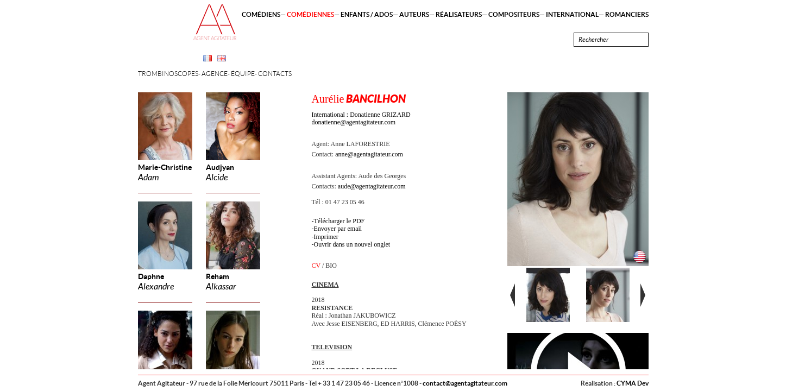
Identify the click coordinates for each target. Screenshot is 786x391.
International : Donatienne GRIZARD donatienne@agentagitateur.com (361, 118)
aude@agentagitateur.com (372, 186)
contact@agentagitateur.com (465, 383)
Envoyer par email (338, 228)
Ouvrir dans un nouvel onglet (352, 244)
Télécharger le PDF (339, 221)
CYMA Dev (633, 383)
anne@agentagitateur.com (369, 154)
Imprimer (326, 237)
